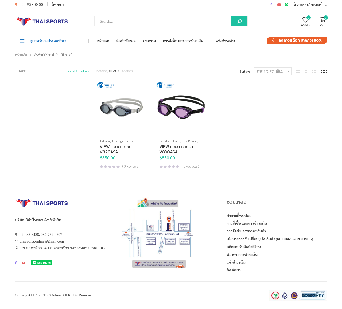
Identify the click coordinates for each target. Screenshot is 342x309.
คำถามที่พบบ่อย (239, 215)
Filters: (20, 70)
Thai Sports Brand (125, 141)
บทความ (149, 40)
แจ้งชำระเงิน (225, 40)
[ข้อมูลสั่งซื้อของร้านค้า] (273, 71)
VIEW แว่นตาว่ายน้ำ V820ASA (117, 149)
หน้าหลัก (21, 54)
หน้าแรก (103, 40)
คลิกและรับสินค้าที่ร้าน (244, 246)
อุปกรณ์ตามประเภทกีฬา (42, 41)
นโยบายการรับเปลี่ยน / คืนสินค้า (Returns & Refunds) (270, 238)
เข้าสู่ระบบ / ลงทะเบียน (309, 4)
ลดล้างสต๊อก (300, 40)
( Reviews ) (130, 166)
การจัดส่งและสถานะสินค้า (246, 230)
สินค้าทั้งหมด (126, 40)
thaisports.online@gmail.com (42, 241)
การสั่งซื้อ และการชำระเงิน (183, 40)
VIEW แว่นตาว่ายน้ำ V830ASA (176, 149)
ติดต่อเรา (58, 4)
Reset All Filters (78, 71)
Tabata (105, 141)
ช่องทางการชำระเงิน (242, 254)
